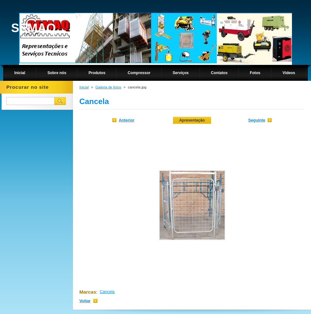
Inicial (84, 87)
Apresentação (192, 120)
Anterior (127, 120)
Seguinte (256, 120)
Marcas (87, 292)
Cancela (107, 291)
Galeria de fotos (108, 87)
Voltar (84, 300)
